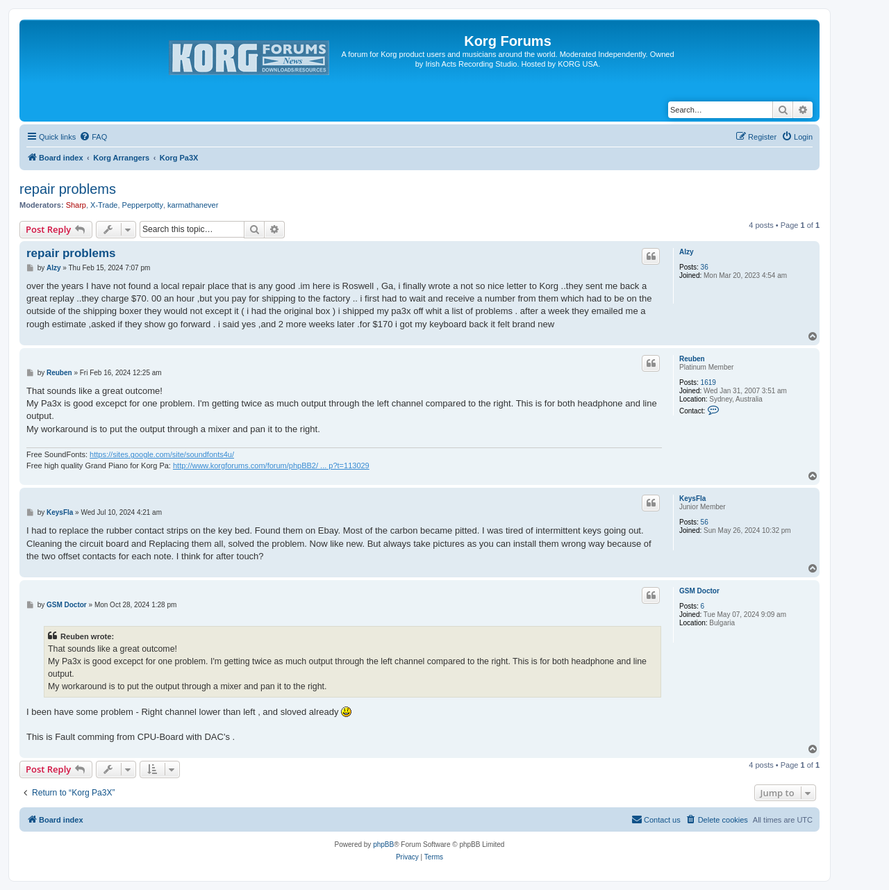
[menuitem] (93, 137)
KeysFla (692, 498)
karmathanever (192, 205)
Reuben (692, 359)
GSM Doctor (699, 591)
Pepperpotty (142, 205)
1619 (708, 382)
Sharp (76, 205)
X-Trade (103, 205)
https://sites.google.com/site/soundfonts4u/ (162, 454)
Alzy (686, 252)
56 (704, 522)
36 (704, 267)
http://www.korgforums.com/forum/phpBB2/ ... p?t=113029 (271, 465)
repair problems (67, 189)
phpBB (383, 844)
